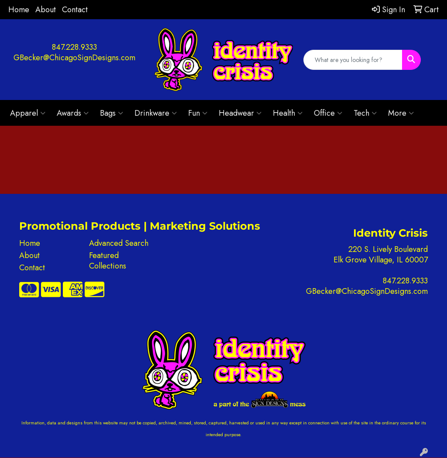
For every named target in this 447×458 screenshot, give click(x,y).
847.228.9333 (74, 47)
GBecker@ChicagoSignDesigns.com (74, 57)
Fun (197, 113)
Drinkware (155, 113)
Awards (73, 113)
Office (328, 113)
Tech (365, 113)
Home (18, 9)
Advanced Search (118, 243)
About (45, 9)
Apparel (27, 113)
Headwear (240, 113)
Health (288, 113)
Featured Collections (107, 261)
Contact (75, 9)
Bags (111, 113)
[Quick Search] (353, 60)
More (401, 113)
